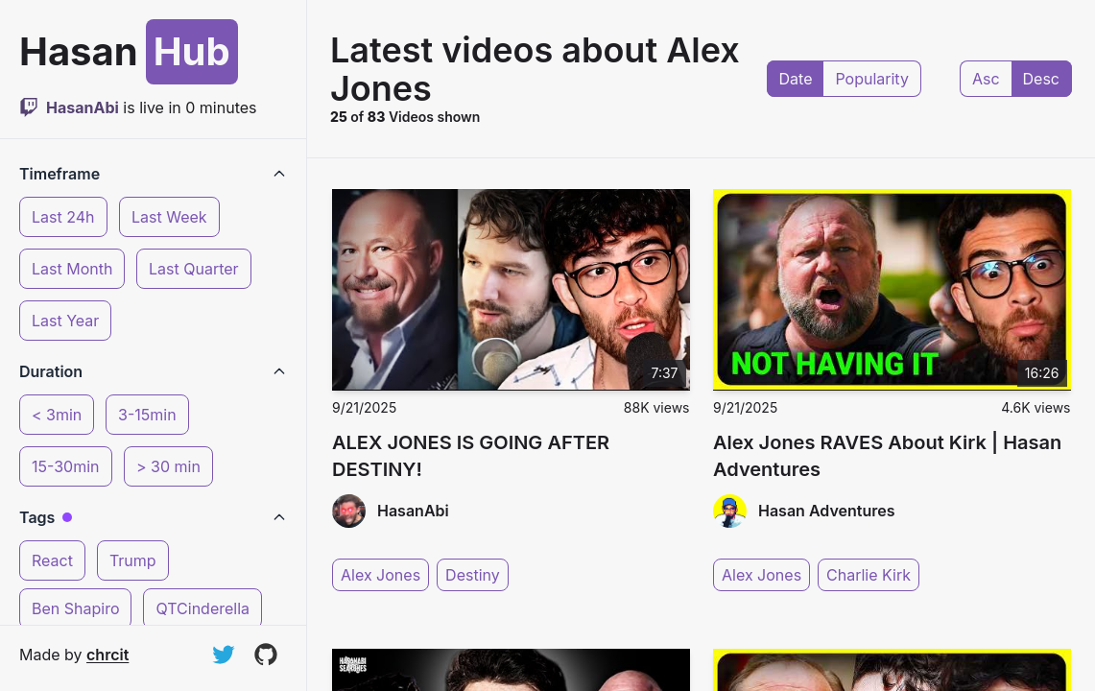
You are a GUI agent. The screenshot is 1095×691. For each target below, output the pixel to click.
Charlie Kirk (868, 574)
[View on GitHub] (266, 654)
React (52, 560)
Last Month (72, 268)
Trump (132, 560)
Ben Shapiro (75, 608)
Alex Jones (380, 574)
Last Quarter (194, 268)
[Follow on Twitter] (223, 654)
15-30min (66, 466)
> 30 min (168, 466)
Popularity (871, 78)
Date (796, 78)
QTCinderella (202, 608)
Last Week (169, 216)
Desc (1041, 78)
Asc (986, 78)
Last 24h (63, 216)
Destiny (472, 574)
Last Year (65, 320)
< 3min (57, 414)
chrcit (107, 654)
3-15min (147, 414)
